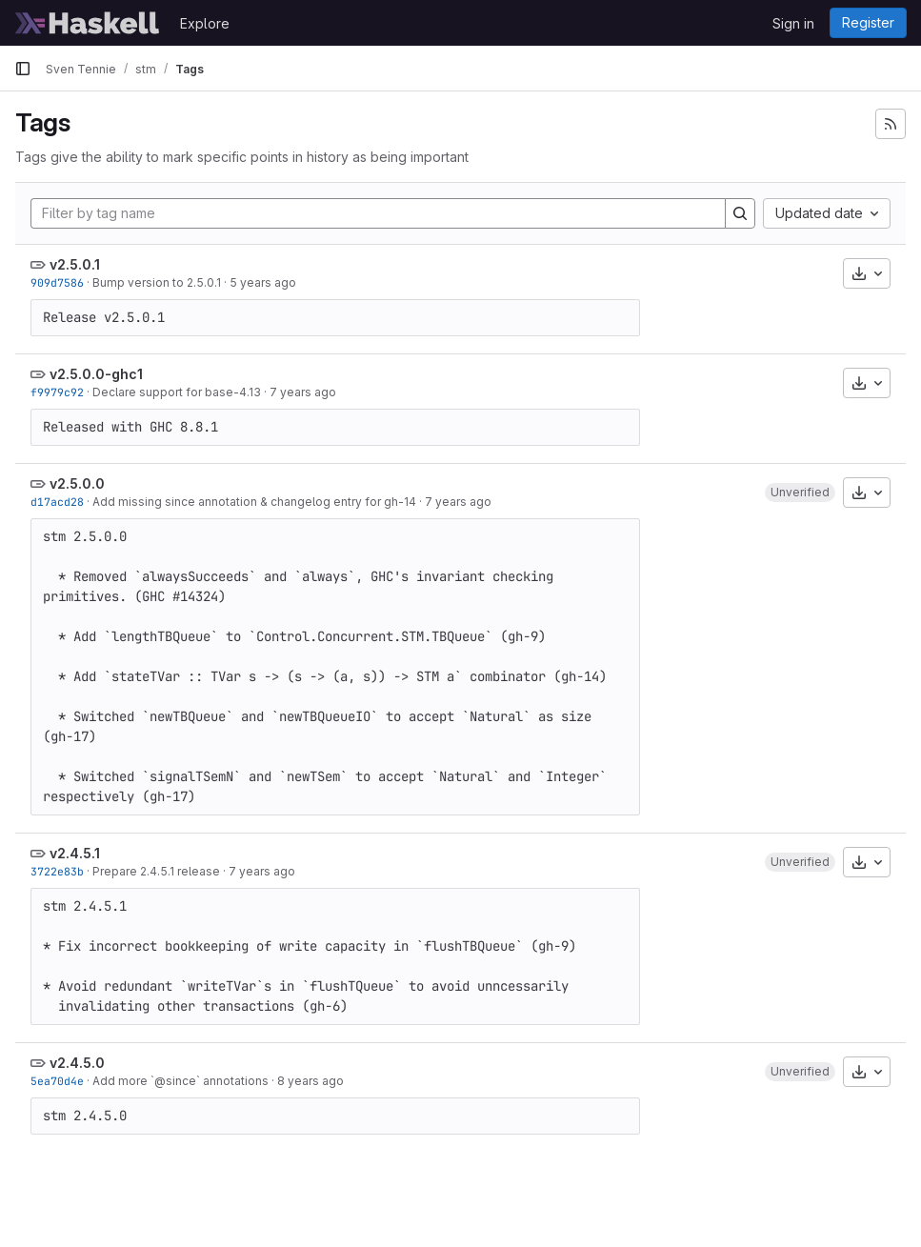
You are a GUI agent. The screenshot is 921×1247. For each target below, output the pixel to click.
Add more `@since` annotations (180, 1081)
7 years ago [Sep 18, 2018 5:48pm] (458, 501)
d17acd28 (57, 501)
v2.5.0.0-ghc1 (96, 374)
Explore (205, 23)
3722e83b (57, 871)
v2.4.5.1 (75, 853)
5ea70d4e (57, 1081)
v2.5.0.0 (77, 483)
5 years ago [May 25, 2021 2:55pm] (263, 282)
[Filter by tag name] (378, 213)
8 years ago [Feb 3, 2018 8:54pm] (310, 1081)
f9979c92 (57, 392)
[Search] (740, 213)
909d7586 (57, 282)
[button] (800, 492)
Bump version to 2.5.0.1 (156, 282)
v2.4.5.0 (77, 1063)
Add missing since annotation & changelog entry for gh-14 (254, 501)
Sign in (793, 23)
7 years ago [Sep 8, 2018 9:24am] (262, 871)
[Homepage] (87, 23)
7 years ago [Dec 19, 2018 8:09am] (303, 392)
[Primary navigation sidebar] (23, 68)
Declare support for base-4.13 (176, 392)
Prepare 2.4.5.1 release (156, 871)
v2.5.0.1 (75, 264)
